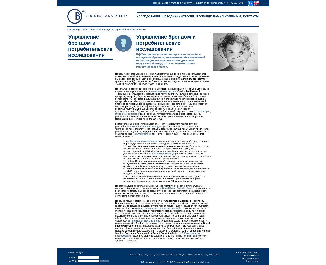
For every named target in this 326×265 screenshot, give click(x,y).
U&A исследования (161, 153)
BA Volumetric (142, 133)
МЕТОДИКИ (170, 16)
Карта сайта (252, 261)
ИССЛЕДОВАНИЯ (148, 16)
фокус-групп (203, 111)
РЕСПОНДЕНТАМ (207, 16)
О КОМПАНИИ (231, 16)
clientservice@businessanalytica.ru (192, 262)
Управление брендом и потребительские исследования (117, 29)
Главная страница (76, 29)
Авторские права (250, 258)
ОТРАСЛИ (187, 16)
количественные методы (146, 126)
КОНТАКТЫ (251, 16)
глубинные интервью (127, 114)
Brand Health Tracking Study (177, 188)
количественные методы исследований (157, 208)
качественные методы (164, 91)
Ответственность (250, 255)
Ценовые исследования (143, 141)
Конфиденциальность (247, 252)
